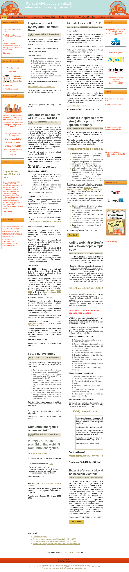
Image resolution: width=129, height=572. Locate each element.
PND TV (87, 188)
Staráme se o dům (13, 142)
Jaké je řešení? (76, 522)
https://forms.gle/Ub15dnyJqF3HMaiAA (89, 288)
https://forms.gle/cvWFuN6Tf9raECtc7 (41, 87)
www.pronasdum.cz (36, 323)
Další (72, 552)
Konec (78, 552)
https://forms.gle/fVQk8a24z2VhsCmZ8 (44, 221)
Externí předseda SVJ (13, 139)
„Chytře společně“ (10, 193)
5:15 (29, 460)
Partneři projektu (115, 53)
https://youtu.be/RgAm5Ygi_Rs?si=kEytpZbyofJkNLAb (87, 190)
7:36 (51, 464)
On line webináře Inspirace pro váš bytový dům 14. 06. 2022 (54, 541)
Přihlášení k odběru (11, 89)
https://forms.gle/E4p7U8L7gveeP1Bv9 (89, 195)
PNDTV (31, 325)
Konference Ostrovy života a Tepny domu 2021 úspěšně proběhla (56, 544)
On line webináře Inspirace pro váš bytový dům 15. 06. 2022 (54, 539)
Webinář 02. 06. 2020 (13, 146)
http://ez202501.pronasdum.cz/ (78, 106)
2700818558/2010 (8, 245)
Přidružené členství (40, 537)
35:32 (42, 476)
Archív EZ (8, 85)
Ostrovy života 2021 (51, 292)
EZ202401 (13, 71)
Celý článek (7, 212)
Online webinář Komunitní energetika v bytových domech (13, 125)
